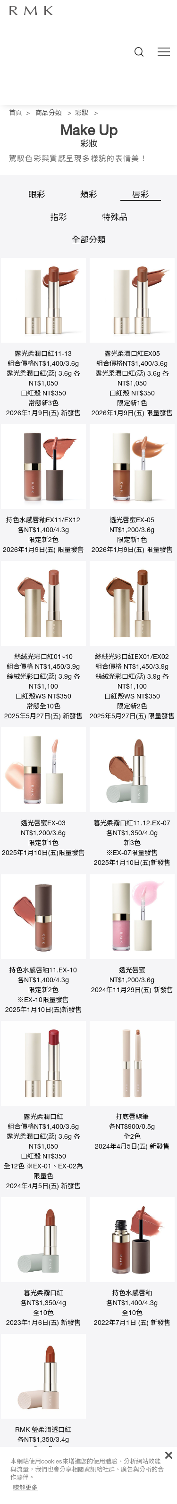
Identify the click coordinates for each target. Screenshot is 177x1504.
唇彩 (140, 195)
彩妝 (81, 113)
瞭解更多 (25, 1487)
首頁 (15, 113)
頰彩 (88, 195)
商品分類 (48, 113)
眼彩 (36, 195)
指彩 (58, 218)
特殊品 (114, 218)
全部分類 (89, 241)
